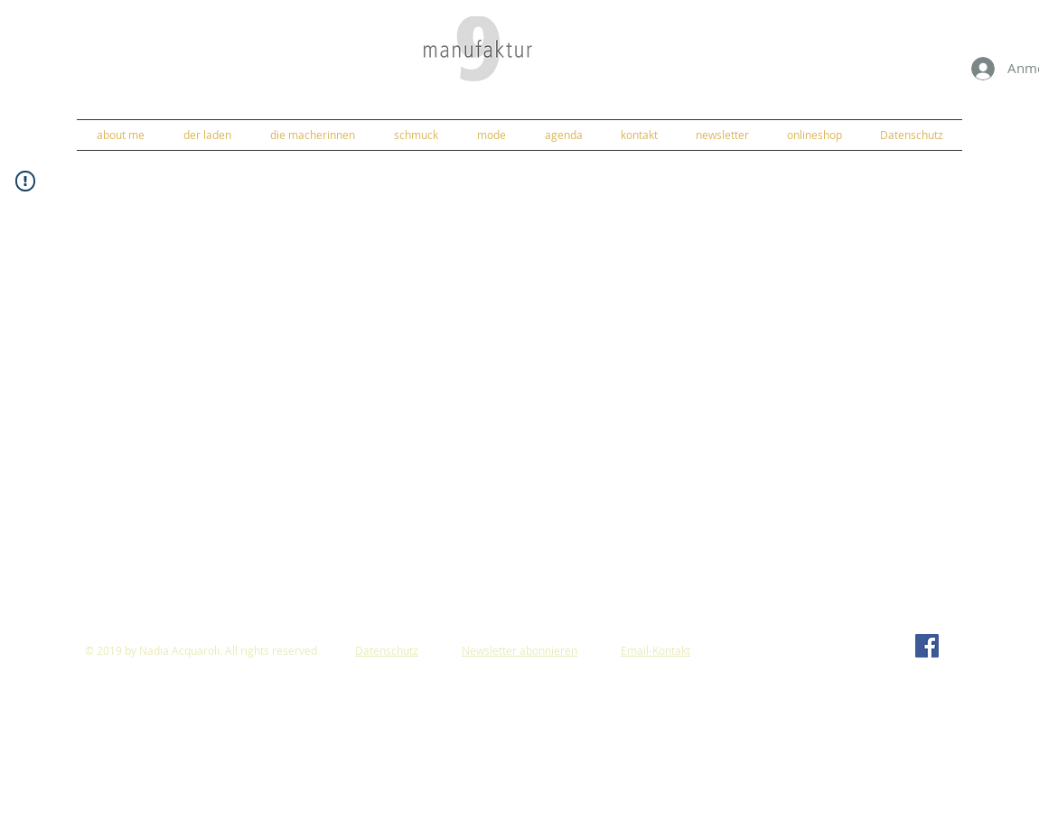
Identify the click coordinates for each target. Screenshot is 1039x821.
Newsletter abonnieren (519, 650)
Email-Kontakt (655, 650)
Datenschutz (386, 650)
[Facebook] (927, 646)
